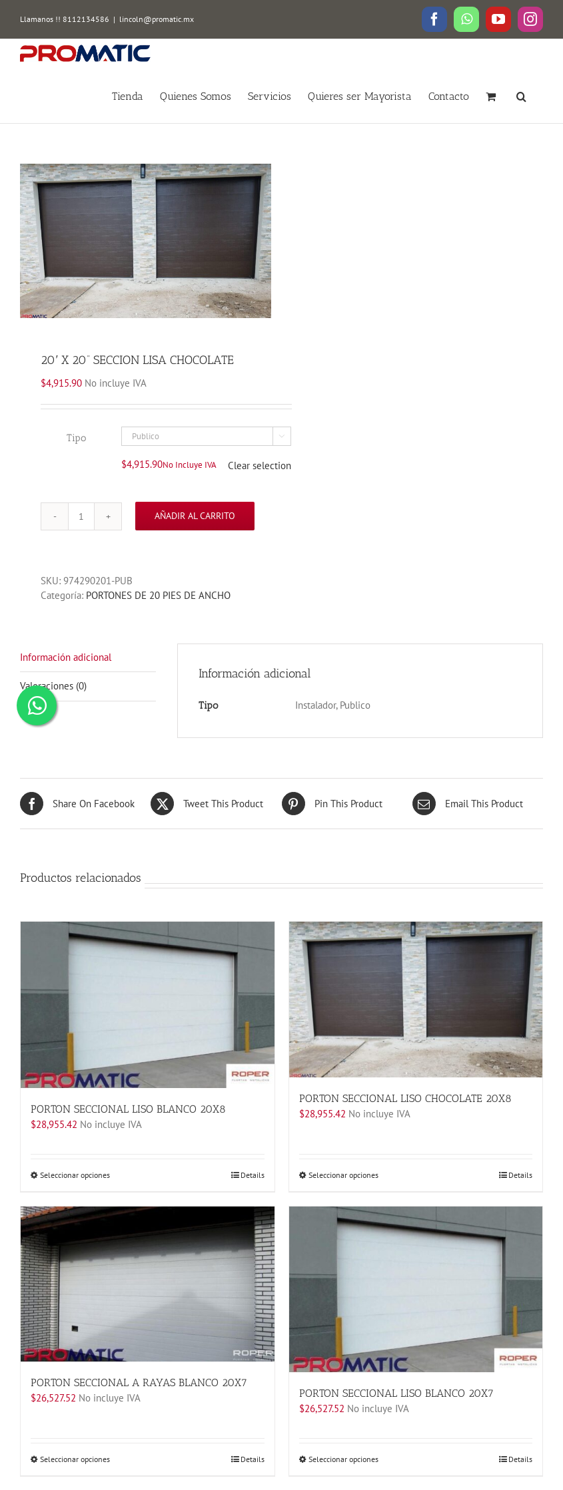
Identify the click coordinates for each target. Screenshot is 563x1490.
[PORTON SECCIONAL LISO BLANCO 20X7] (416, 1290)
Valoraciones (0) (53, 685)
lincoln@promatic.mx (156, 19)
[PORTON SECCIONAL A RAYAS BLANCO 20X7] (148, 1284)
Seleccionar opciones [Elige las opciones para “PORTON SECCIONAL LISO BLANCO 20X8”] (75, 1175)
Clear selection (259, 465)
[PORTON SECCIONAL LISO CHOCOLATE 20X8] (416, 999)
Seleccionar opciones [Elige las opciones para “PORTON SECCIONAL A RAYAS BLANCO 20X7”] (75, 1459)
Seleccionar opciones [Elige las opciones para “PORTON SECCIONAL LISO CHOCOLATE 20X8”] (343, 1175)
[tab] (88, 658)
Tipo (76, 438)
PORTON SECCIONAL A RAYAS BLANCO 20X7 (139, 1382)
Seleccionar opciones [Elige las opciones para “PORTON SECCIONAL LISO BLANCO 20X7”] (343, 1459)
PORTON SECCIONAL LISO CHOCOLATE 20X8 (405, 1098)
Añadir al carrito (195, 516)
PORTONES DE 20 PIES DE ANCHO (158, 595)
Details (253, 1175)
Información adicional (65, 657)
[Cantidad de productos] (81, 516)
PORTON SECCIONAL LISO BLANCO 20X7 (396, 1393)
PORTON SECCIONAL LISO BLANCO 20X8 (128, 1109)
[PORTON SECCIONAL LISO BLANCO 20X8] (148, 1005)
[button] (521, 95)
